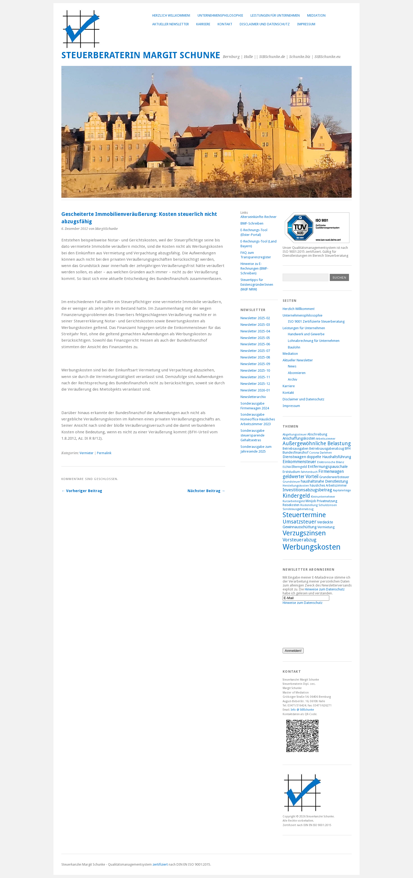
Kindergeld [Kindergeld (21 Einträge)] (296, 495)
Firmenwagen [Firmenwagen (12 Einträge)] (331, 471)
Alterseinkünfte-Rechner (258, 217)
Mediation (316, 15)
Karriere (203, 24)
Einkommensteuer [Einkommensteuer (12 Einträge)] (299, 461)
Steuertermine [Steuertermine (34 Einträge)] (304, 515)
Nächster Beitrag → (206, 491)
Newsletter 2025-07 (255, 351)
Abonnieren (297, 373)
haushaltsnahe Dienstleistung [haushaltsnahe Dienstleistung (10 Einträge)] (324, 481)
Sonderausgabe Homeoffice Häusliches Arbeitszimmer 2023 (257, 419)
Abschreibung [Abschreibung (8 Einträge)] (317, 434)
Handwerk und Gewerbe (306, 334)
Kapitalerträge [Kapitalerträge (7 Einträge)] (342, 490)
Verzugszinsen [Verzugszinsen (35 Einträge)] (304, 533)
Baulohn (294, 347)
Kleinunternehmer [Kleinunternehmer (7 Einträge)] (323, 496)
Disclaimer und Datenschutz (265, 24)
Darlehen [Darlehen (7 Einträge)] (326, 452)
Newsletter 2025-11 (255, 377)
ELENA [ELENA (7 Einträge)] (287, 467)
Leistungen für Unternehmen (275, 15)
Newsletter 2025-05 (255, 338)
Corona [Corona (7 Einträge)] (314, 452)
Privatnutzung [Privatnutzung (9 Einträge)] (327, 501)
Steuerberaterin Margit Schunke (140, 55)
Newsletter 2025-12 (255, 384)
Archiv (292, 379)
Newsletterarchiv (253, 397)
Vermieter (87, 453)
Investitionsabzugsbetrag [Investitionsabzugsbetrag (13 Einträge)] (307, 489)
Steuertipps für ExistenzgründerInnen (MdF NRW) (256, 284)
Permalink (104, 453)
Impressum (306, 24)
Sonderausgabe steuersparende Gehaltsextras (252, 435)
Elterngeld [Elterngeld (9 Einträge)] (299, 467)
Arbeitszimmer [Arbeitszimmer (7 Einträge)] (325, 438)
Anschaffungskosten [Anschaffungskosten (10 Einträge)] (299, 438)
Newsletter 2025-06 (255, 344)
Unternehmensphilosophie (220, 15)
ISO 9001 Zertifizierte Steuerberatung (316, 321)
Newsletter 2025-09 (255, 364)
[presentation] (304, 624)
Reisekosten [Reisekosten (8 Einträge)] (291, 505)
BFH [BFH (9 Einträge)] (348, 448)
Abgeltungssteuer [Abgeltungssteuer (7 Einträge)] (295, 434)
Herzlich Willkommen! (171, 15)
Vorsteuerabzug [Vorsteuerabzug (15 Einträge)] (299, 539)
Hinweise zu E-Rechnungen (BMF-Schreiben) (254, 268)
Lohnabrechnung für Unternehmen (314, 341)
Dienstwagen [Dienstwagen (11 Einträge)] (294, 456)
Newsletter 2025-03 (255, 325)
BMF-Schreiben (251, 223)
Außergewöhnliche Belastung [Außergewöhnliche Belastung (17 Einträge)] (317, 443)
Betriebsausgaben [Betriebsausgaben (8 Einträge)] (295, 448)
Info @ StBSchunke (302, 709)
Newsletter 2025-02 (255, 318)
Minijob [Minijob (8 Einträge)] (311, 501)
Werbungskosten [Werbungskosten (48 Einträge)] (312, 546)
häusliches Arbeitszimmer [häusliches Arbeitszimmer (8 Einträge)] (328, 485)
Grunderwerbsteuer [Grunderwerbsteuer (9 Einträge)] (334, 477)
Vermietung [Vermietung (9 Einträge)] (326, 527)
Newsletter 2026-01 (255, 390)
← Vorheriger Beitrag (81, 491)
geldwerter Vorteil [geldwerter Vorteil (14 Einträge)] (300, 476)
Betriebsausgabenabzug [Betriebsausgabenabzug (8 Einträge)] (326, 448)
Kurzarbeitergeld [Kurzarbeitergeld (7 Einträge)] (294, 501)
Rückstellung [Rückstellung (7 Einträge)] (309, 505)
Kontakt (225, 24)
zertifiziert (160, 864)
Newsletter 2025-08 (255, 357)
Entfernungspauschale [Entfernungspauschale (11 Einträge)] (328, 466)
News (292, 366)
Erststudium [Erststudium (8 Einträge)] (291, 472)
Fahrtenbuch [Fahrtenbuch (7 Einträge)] (309, 472)
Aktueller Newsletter (170, 24)
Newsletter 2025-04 (255, 331)
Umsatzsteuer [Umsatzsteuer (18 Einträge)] (299, 522)
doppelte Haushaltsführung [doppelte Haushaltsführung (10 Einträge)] (329, 457)
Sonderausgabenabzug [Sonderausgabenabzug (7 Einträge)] (298, 509)
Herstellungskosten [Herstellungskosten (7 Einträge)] (296, 485)
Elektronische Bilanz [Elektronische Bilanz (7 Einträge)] (330, 462)
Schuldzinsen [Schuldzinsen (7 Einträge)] (327, 505)
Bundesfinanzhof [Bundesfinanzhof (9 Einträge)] (295, 452)
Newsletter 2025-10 (255, 370)
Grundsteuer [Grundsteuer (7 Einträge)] (291, 481)
